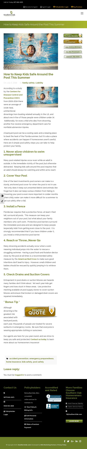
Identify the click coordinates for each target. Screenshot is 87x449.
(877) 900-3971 (9, 397)
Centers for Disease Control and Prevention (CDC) (13, 94)
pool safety (38, 362)
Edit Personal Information (30, 417)
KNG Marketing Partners (48, 445)
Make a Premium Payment (31, 425)
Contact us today (38, 339)
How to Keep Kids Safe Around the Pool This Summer (28, 76)
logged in (19, 375)
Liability (39, 83)
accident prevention (18, 358)
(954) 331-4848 (9, 406)
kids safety (27, 362)
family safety (28, 83)
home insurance (13, 362)
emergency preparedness (41, 358)
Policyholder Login (9, 413)
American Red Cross (27, 259)
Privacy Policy (61, 445)
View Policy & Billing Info (30, 408)
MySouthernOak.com (74, 412)
